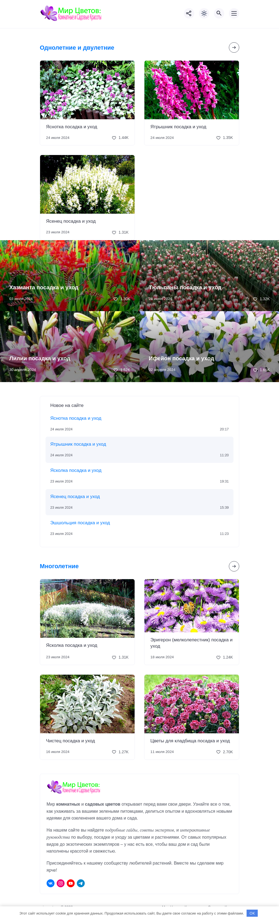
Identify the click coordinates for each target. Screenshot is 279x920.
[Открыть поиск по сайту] (219, 13)
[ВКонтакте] (50, 883)
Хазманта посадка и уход (43, 287)
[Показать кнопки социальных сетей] (189, 13)
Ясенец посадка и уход (71, 221)
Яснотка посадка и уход (71, 126)
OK (252, 913)
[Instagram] (61, 883)
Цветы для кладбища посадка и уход (190, 740)
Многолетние (59, 566)
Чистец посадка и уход (70, 740)
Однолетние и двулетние (77, 47)
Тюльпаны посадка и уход (185, 287)
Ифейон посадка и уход (181, 358)
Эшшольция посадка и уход (80, 522)
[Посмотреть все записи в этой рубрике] (234, 47)
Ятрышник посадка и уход (178, 126)
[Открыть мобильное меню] (234, 13)
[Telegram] (81, 883)
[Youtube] (71, 883)
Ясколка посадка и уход (75, 470)
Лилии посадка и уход (39, 358)
